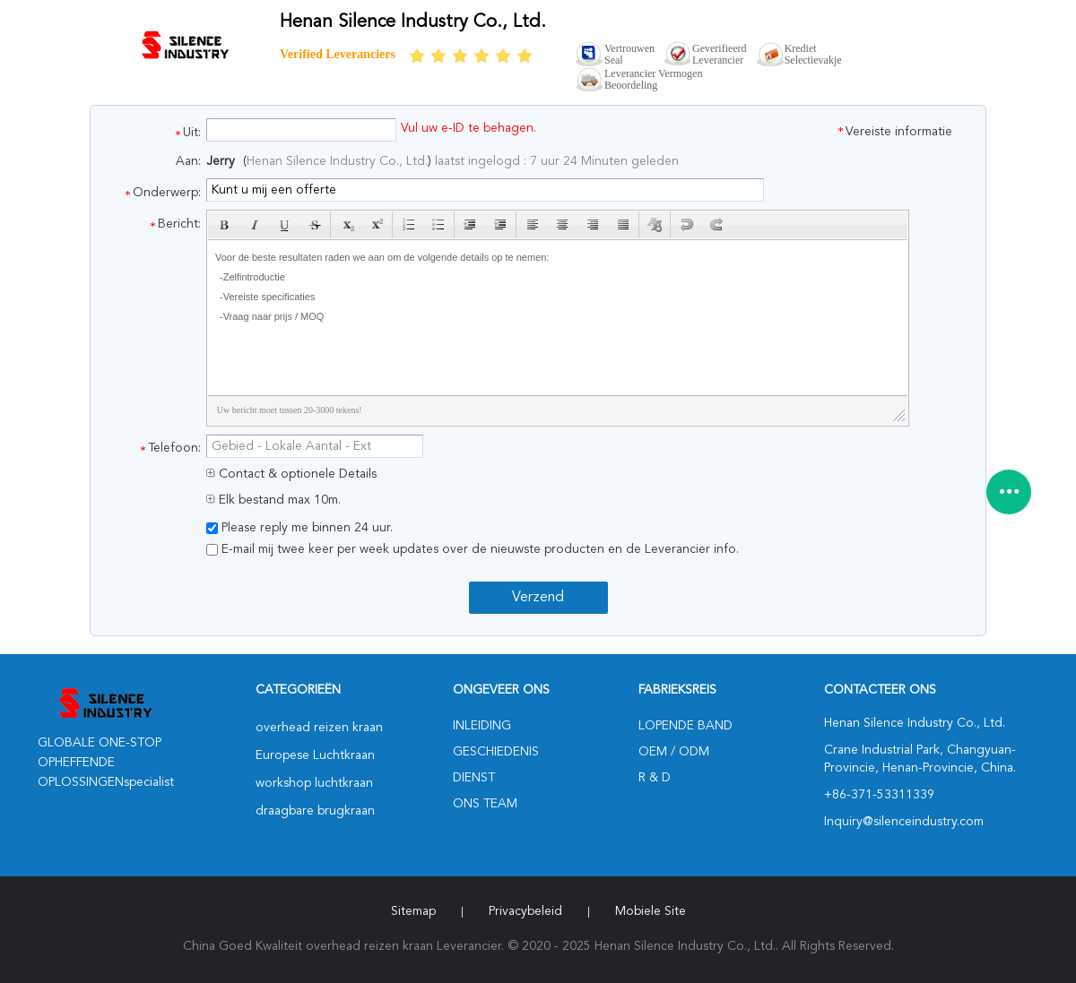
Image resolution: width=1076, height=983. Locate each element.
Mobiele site (650, 911)
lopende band (685, 726)
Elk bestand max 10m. (273, 500)
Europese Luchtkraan (315, 755)
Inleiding (482, 726)
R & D (654, 778)
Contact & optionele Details (291, 474)
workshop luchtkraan (314, 783)
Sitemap (413, 911)
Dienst (474, 778)
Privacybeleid (525, 911)
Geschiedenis (496, 752)
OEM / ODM (673, 752)
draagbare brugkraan (315, 811)
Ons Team (485, 804)
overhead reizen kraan (319, 727)
